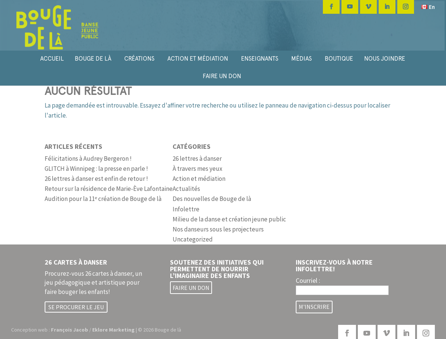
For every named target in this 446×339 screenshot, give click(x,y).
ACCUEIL (52, 58)
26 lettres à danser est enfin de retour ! (96, 179)
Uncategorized (193, 239)
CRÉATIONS (139, 58)
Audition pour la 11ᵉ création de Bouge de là (103, 199)
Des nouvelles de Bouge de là (212, 199)
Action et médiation (199, 179)
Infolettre (186, 209)
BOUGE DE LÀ (93, 58)
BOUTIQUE (339, 58)
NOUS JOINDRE (384, 58)
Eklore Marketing (113, 329)
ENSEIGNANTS (259, 58)
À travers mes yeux (197, 168)
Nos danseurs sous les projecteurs (218, 229)
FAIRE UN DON (222, 76)
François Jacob (69, 329)
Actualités (186, 189)
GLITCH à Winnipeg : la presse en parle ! (96, 168)
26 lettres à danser (197, 158)
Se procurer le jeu (76, 307)
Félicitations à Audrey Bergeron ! (88, 158)
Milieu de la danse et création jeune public (229, 219)
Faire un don (191, 287)
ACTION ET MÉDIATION (197, 58)
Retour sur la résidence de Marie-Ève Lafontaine (109, 189)
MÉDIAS (301, 58)
